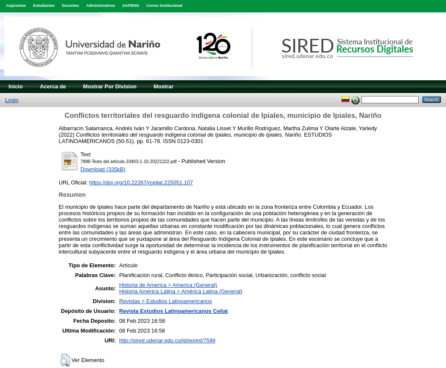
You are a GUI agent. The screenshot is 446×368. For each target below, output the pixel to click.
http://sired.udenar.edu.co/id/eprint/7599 (167, 340)
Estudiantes (44, 5)
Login (11, 100)
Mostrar (164, 86)
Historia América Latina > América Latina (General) (180, 291)
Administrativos (100, 5)
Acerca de (53, 86)
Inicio (16, 86)
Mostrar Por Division (110, 86)
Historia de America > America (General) (168, 285)
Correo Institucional (164, 5)
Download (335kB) (103, 169)
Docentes (70, 5)
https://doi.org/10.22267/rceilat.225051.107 (141, 182)
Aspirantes (16, 5)
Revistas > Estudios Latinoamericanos (165, 301)
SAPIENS (130, 5)
